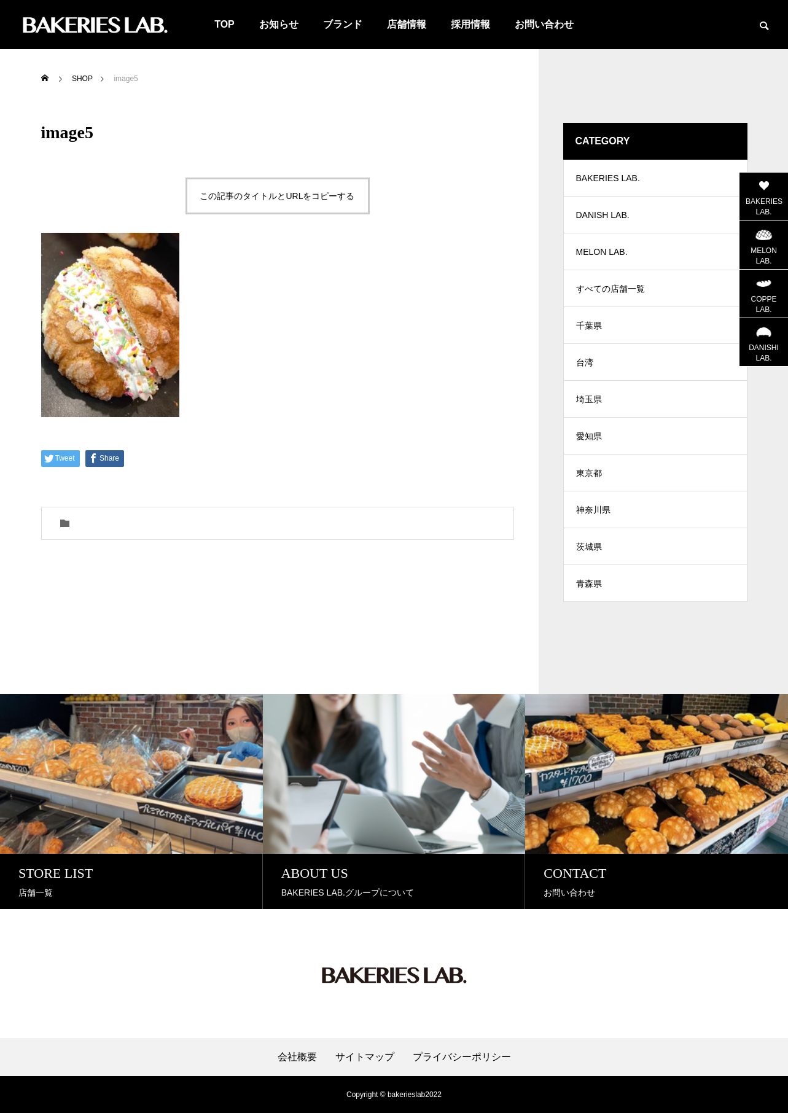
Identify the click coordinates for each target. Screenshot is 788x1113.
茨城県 (589, 547)
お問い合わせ (544, 24)
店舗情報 (406, 24)
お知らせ (278, 24)
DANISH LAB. (603, 215)
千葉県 (589, 325)
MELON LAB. (602, 252)
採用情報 (470, 24)
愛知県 (589, 436)
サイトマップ (364, 1057)
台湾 (584, 362)
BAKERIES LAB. (608, 178)
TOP (224, 24)
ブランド (342, 24)
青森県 (589, 583)
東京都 (589, 473)
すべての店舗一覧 (610, 289)
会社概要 (297, 1057)
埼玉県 (589, 399)
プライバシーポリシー (462, 1057)
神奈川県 (593, 510)
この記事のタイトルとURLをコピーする (277, 196)
